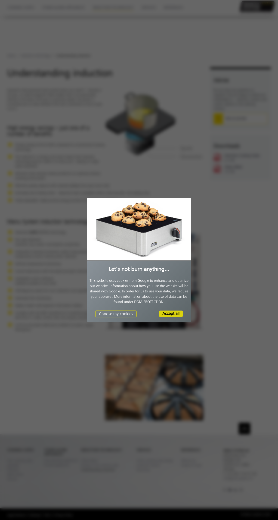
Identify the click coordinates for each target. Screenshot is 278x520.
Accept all (170, 313)
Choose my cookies (116, 313)
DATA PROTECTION (149, 302)
